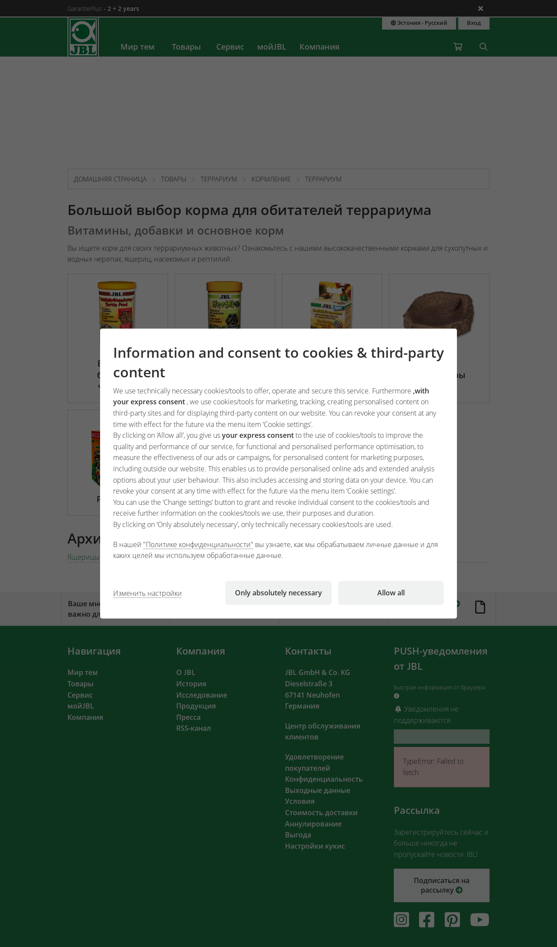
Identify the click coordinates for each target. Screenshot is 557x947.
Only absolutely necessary (278, 593)
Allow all (391, 593)
